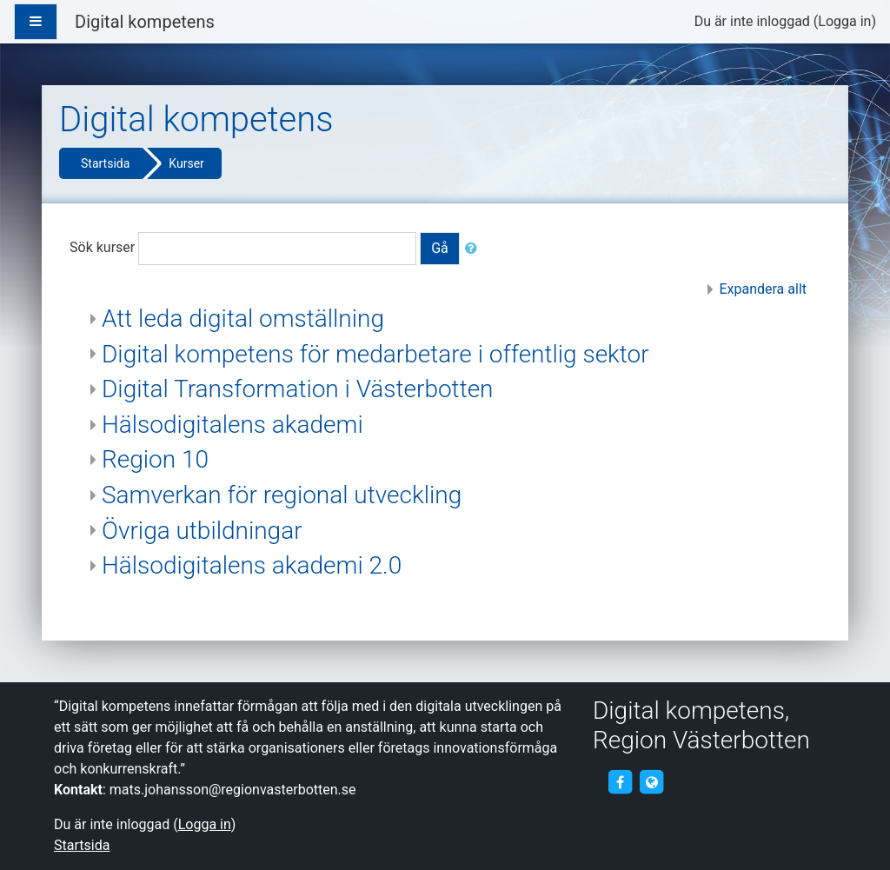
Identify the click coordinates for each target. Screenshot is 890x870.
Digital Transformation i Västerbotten (298, 389)
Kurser (186, 163)
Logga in (844, 21)
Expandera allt (763, 289)
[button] (474, 248)
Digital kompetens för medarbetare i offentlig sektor (375, 354)
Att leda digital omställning (243, 318)
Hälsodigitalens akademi (232, 424)
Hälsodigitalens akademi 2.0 (252, 565)
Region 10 (155, 459)
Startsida (105, 163)
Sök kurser (102, 247)
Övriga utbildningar (202, 530)
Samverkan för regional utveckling (282, 495)
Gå (439, 248)
